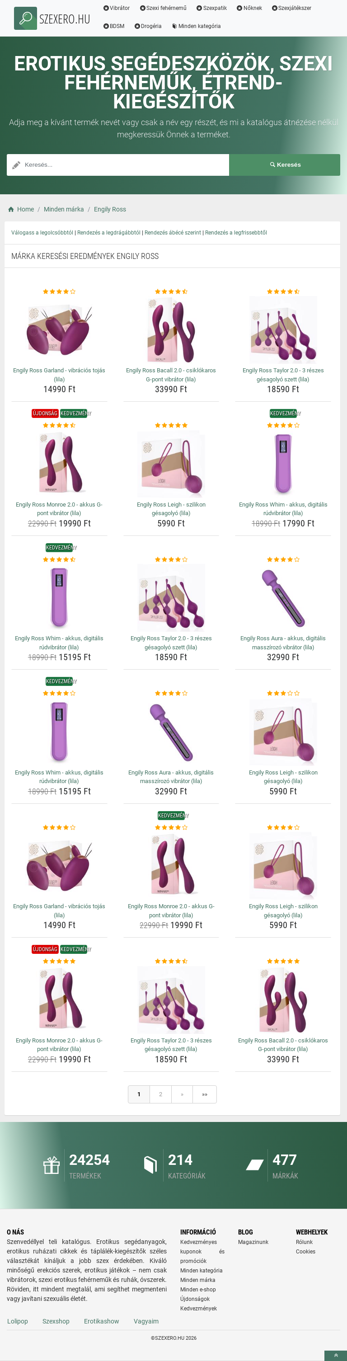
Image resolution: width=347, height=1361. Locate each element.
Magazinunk (253, 1242)
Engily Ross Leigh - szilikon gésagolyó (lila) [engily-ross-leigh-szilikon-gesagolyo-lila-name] (171, 509)
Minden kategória (196, 26)
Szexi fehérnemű (163, 8)
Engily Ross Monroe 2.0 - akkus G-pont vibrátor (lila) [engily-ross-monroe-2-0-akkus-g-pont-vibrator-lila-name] (59, 509)
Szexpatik (211, 8)
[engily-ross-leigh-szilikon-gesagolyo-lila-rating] (171, 425)
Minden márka (198, 1280)
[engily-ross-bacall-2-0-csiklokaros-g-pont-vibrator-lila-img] (171, 330)
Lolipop (17, 1321)
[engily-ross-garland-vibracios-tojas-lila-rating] (59, 291)
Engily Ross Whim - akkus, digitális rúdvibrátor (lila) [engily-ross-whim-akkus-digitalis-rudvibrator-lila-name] (283, 509)
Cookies (305, 1251)
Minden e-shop (198, 1289)
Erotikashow (101, 1321)
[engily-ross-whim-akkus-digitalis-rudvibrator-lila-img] (283, 464)
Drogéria (148, 26)
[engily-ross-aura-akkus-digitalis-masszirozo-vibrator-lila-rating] (283, 559)
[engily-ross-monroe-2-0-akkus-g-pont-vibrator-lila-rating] (59, 425)
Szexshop (56, 1321)
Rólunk (304, 1242)
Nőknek (249, 8)
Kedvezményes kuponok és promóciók (202, 1251)
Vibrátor (116, 8)
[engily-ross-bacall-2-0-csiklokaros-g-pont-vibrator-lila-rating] (171, 291)
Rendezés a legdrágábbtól (109, 233)
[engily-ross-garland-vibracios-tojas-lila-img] (59, 330)
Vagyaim (146, 1321)
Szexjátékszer (291, 8)
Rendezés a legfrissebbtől (236, 233)
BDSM (114, 26)
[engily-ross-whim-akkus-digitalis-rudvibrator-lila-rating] (283, 425)
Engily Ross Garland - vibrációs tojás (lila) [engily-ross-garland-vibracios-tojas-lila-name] (59, 375)
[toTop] (335, 1356)
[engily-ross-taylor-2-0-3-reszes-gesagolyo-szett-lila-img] (283, 330)
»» (204, 1094)
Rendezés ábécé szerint (173, 233)
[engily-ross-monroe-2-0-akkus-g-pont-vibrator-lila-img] (59, 464)
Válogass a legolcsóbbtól (42, 233)
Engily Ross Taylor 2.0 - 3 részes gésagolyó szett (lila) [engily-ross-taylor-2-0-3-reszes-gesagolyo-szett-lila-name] (283, 375)
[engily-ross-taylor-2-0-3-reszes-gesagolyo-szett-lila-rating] (283, 291)
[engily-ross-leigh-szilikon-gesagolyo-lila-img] (171, 464)
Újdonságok (195, 1299)
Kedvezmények (198, 1308)
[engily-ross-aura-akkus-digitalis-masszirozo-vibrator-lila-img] (283, 598)
